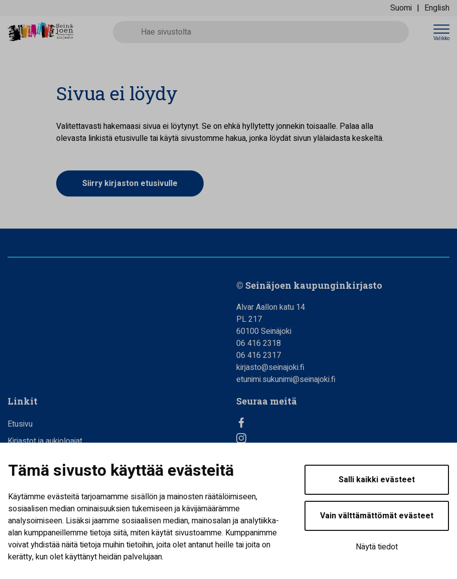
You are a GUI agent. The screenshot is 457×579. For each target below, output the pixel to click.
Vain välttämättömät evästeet (376, 516)
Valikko (441, 38)
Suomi (401, 8)
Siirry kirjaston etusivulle (130, 183)
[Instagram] (343, 438)
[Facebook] (343, 423)
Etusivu (20, 424)
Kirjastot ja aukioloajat (45, 441)
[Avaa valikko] (441, 32)
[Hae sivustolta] (261, 32)
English (436, 8)
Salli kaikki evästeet (377, 480)
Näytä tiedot (377, 547)
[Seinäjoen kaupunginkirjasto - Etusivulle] (53, 32)
